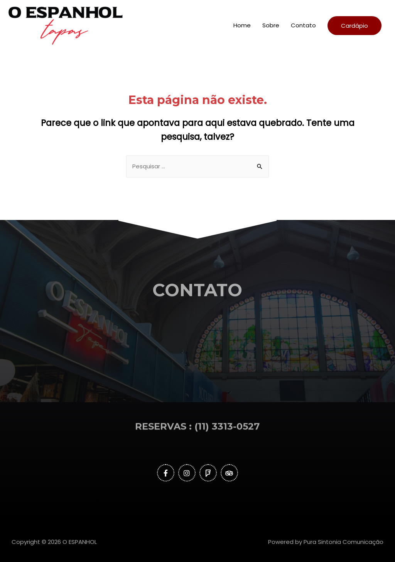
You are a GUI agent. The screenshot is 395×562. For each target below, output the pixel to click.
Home (242, 25)
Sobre (270, 25)
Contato (303, 25)
